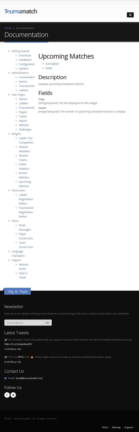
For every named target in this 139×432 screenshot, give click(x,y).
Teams (23, 116)
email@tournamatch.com (29, 378)
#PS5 (21, 357)
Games (23, 81)
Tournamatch (27, 77)
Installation (25, 60)
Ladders (23, 90)
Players (23, 112)
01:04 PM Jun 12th (12, 362)
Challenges (25, 129)
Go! (47, 322)
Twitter (13, 395)
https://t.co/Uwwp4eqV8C (18, 344)
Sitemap (116, 427)
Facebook (7, 395)
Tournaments (27, 86)
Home (8, 28)
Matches (24, 125)
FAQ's (105, 427)
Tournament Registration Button (26, 212)
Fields (49, 68)
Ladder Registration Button (26, 199)
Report (23, 120)
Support (128, 427)
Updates (24, 68)
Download (25, 55)
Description (52, 63)
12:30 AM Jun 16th (12, 349)
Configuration (27, 64)
